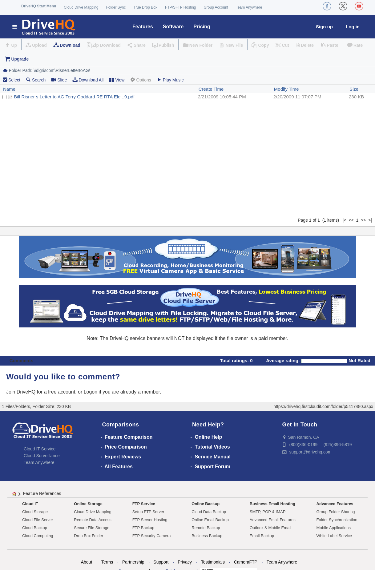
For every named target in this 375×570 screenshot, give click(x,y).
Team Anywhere (249, 7)
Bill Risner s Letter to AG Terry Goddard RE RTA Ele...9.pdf (74, 96)
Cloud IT (30, 503)
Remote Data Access (92, 519)
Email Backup (262, 535)
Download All (87, 80)
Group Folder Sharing (336, 511)
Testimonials (213, 562)
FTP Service (143, 503)
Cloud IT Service (39, 448)
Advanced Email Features (273, 519)
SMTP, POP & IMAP (268, 511)
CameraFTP (245, 562)
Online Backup (206, 503)
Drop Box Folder (88, 535)
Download (70, 45)
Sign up (324, 26)
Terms (107, 562)
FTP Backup (143, 527)
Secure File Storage (91, 527)
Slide (59, 80)
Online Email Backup (210, 519)
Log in (353, 26)
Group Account (216, 7)
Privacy (185, 562)
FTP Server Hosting (149, 519)
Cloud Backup (34, 527)
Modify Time (286, 89)
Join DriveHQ (21, 391)
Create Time (211, 89)
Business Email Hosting (272, 503)
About (86, 562)
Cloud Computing (37, 535)
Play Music (170, 80)
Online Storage (88, 503)
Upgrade (20, 59)
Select (14, 79)
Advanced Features (335, 503)
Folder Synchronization (337, 519)
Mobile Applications (334, 527)
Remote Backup (206, 527)
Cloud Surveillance (42, 455)
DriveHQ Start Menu (38, 6)
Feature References (42, 493)
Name (9, 89)
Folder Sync (116, 7)
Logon (91, 391)
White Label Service (334, 535)
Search (36, 80)
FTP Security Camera (151, 535)
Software (173, 26)
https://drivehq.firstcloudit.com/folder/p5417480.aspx (323, 406)
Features (142, 26)
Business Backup (207, 535)
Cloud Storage (35, 511)
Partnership (133, 562)
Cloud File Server (37, 519)
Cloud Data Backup (209, 511)
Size (353, 89)
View (116, 80)
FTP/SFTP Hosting (180, 7)
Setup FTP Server (148, 511)
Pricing (201, 26)
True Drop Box (145, 7)
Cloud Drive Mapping (81, 7)
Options (140, 80)
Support (160, 562)
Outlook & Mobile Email (270, 527)
